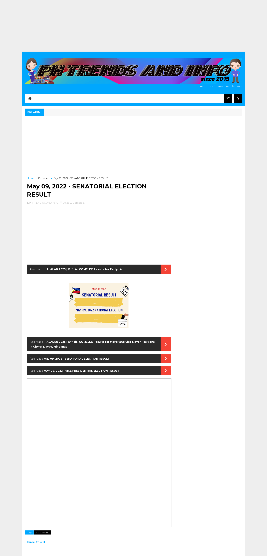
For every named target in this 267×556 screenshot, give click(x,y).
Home (30, 178)
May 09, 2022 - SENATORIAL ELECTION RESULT (77, 358)
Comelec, (79, 202)
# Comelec (42, 532)
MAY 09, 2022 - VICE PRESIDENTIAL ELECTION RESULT (81, 370)
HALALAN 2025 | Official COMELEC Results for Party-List (84, 269)
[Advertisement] (133, 26)
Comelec (43, 178)
